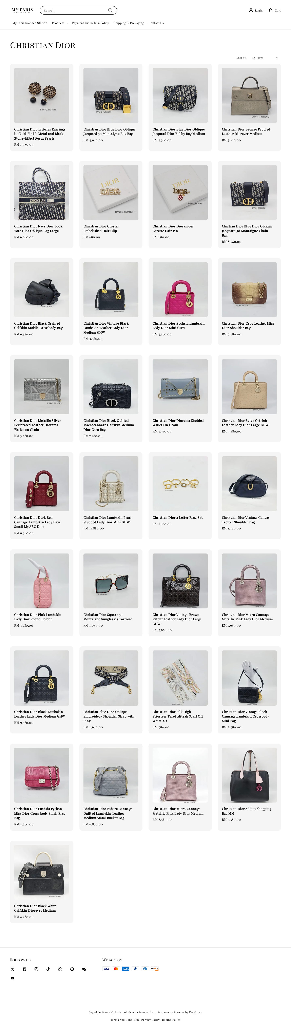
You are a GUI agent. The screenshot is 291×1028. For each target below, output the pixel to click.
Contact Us (156, 23)
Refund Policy (171, 1019)
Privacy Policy (150, 1019)
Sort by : (242, 58)
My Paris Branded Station (30, 23)
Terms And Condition (125, 1019)
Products (58, 23)
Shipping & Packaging (129, 23)
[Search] (110, 10)
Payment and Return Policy (90, 23)
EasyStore (195, 1012)
